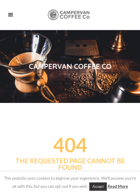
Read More (118, 186)
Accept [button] (98, 186)
